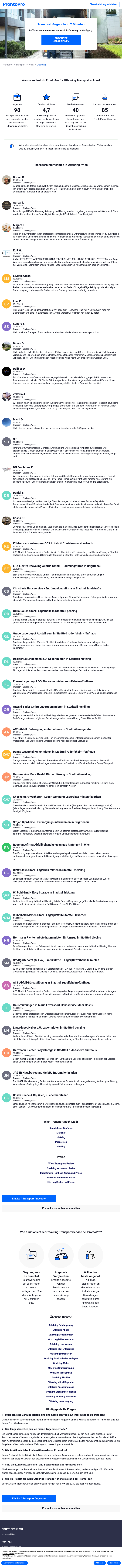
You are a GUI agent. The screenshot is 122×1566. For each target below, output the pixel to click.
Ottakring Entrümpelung (61, 1325)
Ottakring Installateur (61, 1353)
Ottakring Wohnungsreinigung (61, 1392)
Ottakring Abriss (61, 1330)
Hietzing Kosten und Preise (61, 1182)
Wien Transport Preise (61, 1163)
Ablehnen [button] (99, 1563)
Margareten (61, 1142)
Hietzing (61, 1137)
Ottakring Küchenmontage (61, 1387)
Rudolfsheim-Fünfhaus (61, 1128)
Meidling (61, 1146)
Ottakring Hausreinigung (61, 1401)
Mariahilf (61, 1132)
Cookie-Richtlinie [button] (8, 1554)
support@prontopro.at (11, 1547)
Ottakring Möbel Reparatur (61, 1382)
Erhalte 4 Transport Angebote (29, 1198)
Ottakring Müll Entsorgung (61, 1349)
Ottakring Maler (61, 1363)
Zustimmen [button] (114, 1563)
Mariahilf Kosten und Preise (61, 1177)
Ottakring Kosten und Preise (61, 1168)
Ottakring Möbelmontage (60, 1334)
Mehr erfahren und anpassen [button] (15, 1563)
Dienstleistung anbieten (103, 4)
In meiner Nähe (8, 1534)
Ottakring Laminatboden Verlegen (61, 1358)
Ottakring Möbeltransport (61, 1339)
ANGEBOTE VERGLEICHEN (61, 40)
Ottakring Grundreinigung (61, 1368)
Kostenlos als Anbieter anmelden (61, 1208)
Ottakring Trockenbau (61, 1372)
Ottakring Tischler (61, 1377)
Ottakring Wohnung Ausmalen (61, 1396)
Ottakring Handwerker (61, 1344)
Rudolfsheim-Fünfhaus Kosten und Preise (61, 1173)
